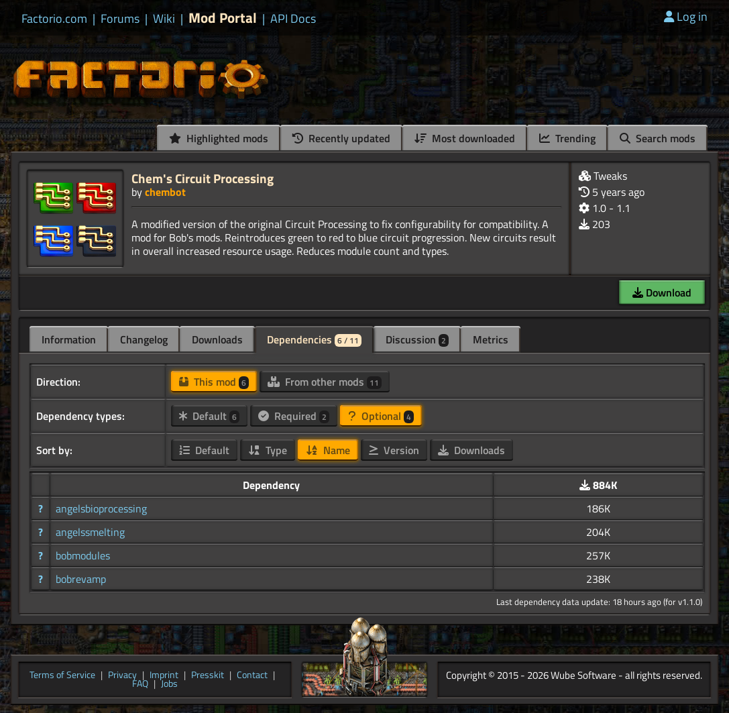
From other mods (325, 382)
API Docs (293, 19)
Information (69, 339)
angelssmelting (90, 532)
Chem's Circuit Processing (202, 178)
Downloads (217, 339)
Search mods (657, 138)
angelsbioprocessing (101, 508)
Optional (381, 416)
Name (328, 450)
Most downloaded (464, 138)
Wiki (164, 19)
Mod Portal (222, 18)
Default (209, 416)
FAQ (140, 684)
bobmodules (83, 555)
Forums (120, 19)
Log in (686, 16)
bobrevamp (81, 579)
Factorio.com (54, 19)
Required (293, 416)
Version (394, 450)
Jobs (169, 684)
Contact (252, 675)
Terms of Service (62, 675)
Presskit (207, 675)
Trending (567, 138)
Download (661, 292)
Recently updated (341, 138)
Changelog (144, 339)
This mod (214, 382)
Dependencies (314, 339)
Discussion (417, 339)
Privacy (122, 675)
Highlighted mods (218, 138)
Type (267, 450)
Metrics (490, 339)
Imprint (164, 675)
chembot (165, 192)
